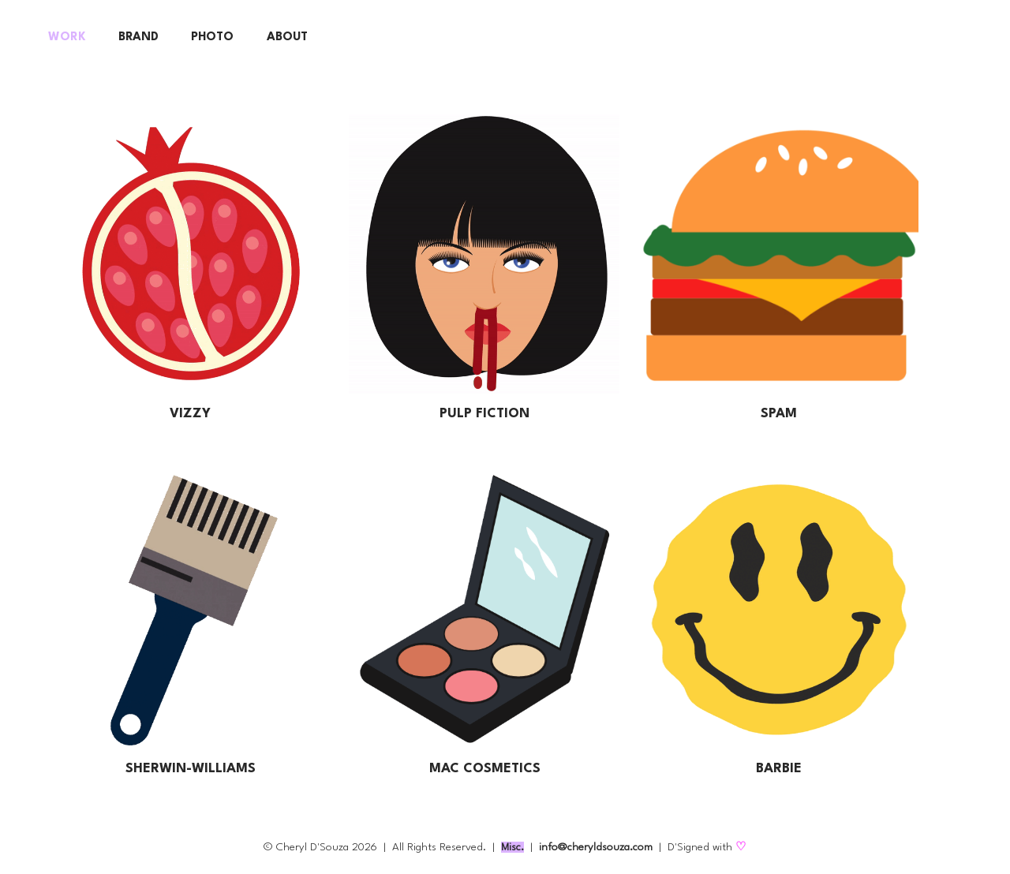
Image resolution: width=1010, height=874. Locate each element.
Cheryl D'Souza (312, 847)
